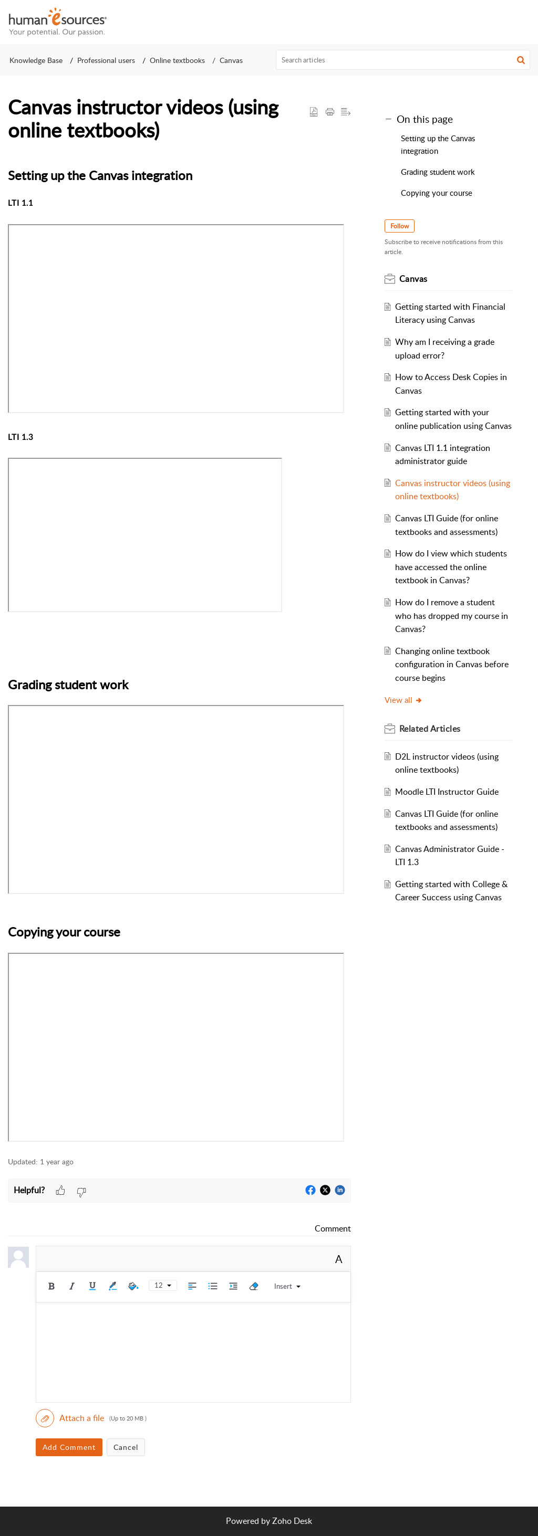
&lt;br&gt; (145, 535)
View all (404, 700)
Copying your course (437, 192)
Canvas (231, 60)
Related (430, 728)
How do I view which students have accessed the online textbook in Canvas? (451, 567)
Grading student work (438, 171)
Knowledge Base (36, 60)
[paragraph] (179, 655)
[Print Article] (330, 112)
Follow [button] (399, 226)
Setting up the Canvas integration (438, 144)
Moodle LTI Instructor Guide (447, 791)
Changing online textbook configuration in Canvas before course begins (452, 664)
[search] (403, 60)
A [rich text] (339, 1258)
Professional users (106, 60)
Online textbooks (177, 60)
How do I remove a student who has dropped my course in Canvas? (451, 615)
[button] (522, 22)
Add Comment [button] (69, 1447)
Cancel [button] (125, 1447)
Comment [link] (333, 1228)
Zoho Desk (292, 1521)
